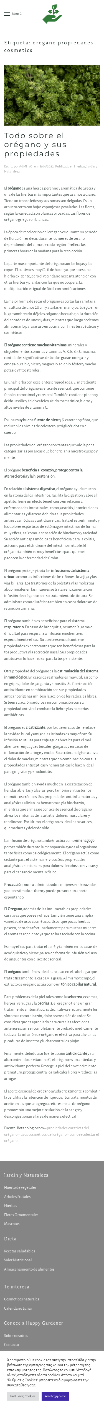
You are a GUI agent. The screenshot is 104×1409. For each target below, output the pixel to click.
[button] (13, 14)
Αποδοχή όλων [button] (55, 1396)
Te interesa (16, 1287)
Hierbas (79, 166)
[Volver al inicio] (52, 14)
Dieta (10, 1239)
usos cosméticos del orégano (44, 1134)
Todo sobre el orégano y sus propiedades (35, 144)
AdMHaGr (26, 166)
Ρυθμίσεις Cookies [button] (22, 1396)
